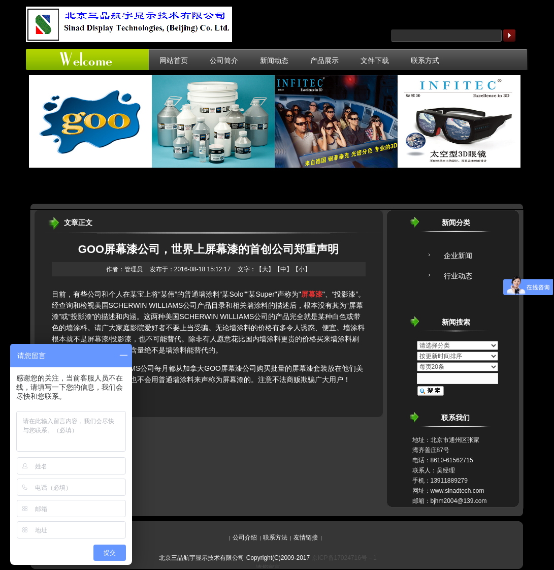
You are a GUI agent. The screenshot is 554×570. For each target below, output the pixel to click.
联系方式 (425, 60)
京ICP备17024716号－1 (344, 557)
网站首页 (173, 60)
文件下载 (375, 60)
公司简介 (224, 60)
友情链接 (306, 537)
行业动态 (458, 276)
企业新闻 (458, 255)
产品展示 (324, 60)
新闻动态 (274, 60)
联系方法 (275, 537)
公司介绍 (245, 537)
